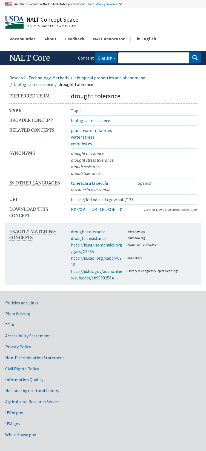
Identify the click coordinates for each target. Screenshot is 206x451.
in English (146, 38)
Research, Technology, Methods (39, 77)
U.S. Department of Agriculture (51, 26)
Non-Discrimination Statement (34, 357)
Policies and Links (21, 303)
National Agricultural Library (32, 390)
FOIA (9, 324)
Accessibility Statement (27, 335)
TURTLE (96, 209)
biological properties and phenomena (109, 77)
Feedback (74, 38)
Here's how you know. (103, 4)
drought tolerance (88, 231)
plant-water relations (91, 130)
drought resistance (89, 238)
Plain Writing (17, 313)
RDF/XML (79, 209)
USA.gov (12, 423)
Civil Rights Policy (22, 368)
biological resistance (33, 84)
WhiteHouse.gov (20, 434)
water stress (82, 137)
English (103, 57)
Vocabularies (23, 38)
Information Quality (24, 379)
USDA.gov (14, 412)
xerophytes (81, 143)
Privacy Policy (18, 346)
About (50, 38)
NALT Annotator (109, 38)
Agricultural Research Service (32, 401)
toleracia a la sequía (89, 183)
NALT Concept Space (52, 19)
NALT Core (29, 58)
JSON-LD (113, 209)
